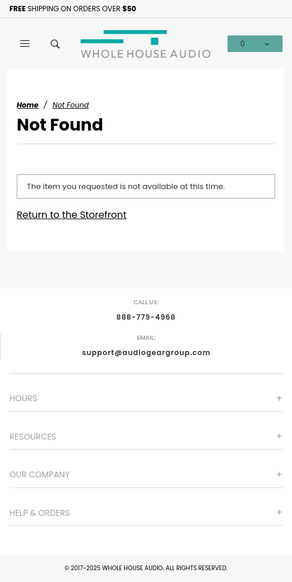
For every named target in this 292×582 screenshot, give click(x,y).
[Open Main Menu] (24, 44)
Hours (23, 398)
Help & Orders (39, 513)
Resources (32, 437)
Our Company (39, 474)
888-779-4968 (146, 317)
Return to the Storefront (71, 215)
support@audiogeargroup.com (146, 352)
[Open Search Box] (55, 44)
